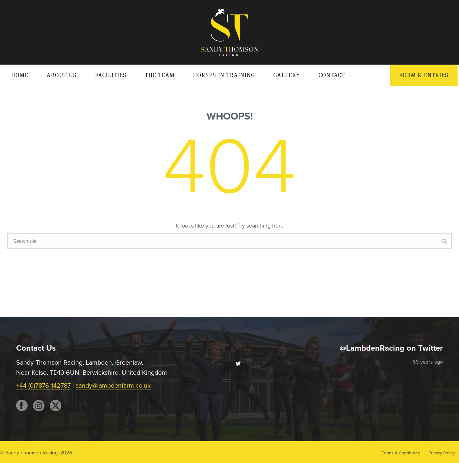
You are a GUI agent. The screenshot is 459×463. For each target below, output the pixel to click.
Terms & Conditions (401, 452)
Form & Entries (424, 75)
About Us (62, 75)
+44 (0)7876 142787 (43, 385)
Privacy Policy (442, 452)
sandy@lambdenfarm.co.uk (113, 385)
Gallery (286, 75)
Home (19, 75)
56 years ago (428, 362)
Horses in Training (224, 75)
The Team (160, 75)
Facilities (111, 75)
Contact (331, 75)
